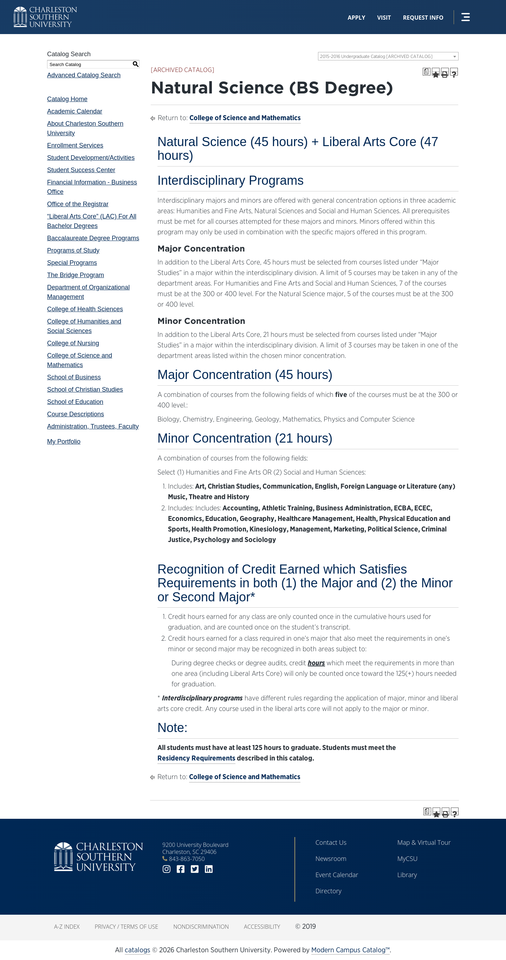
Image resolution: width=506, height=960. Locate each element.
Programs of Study (73, 250)
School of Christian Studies (85, 389)
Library (407, 874)
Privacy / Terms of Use (126, 926)
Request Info (423, 17)
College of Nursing (73, 343)
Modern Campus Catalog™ (350, 950)
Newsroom (331, 858)
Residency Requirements (196, 758)
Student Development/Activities (91, 157)
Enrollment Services (75, 145)
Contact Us (331, 842)
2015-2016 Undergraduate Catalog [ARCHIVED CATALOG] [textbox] (376, 56)
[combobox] (388, 56)
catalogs (137, 950)
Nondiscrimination (201, 926)
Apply (356, 17)
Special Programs (72, 262)
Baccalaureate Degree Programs (93, 238)
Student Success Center (81, 170)
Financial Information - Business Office (92, 187)
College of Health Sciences (85, 309)
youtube (223, 869)
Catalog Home (67, 99)
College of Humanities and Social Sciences (84, 326)
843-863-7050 (187, 859)
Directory (329, 891)
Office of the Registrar (78, 204)
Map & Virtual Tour (424, 842)
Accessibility (262, 926)
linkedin (209, 869)
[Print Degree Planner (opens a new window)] (426, 72)
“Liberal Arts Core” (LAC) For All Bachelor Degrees (91, 221)
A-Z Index (66, 926)
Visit (384, 17)
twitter (194, 869)
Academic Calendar (74, 111)
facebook (180, 869)
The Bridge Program (75, 275)
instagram (166, 869)
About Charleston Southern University (85, 128)
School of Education (75, 401)
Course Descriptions (75, 414)
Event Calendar (337, 874)
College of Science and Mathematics (79, 360)
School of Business (74, 377)
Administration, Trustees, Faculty (93, 426)
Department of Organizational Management (88, 292)
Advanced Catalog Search (84, 75)
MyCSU (407, 858)
